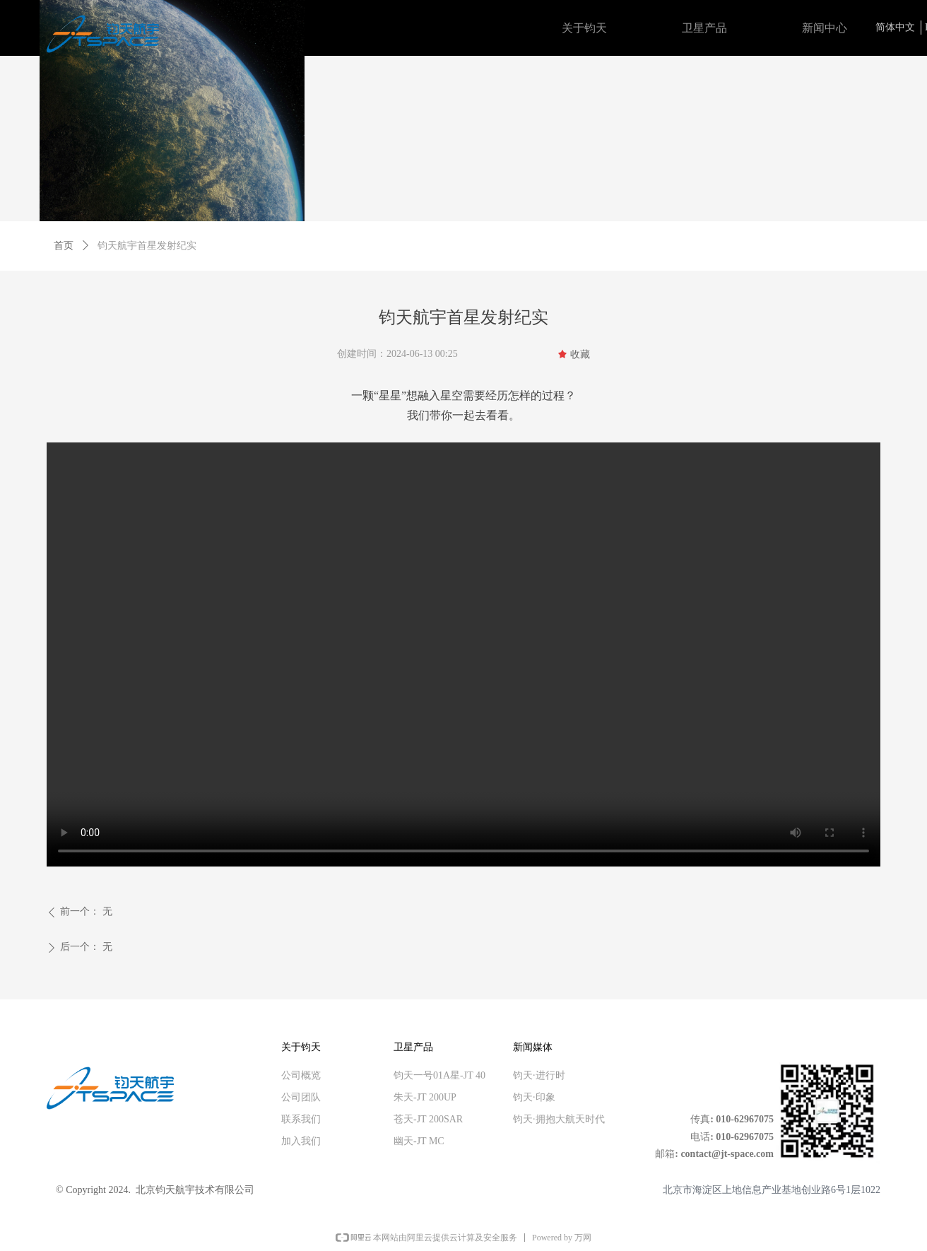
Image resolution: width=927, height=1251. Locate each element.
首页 (63, 245)
